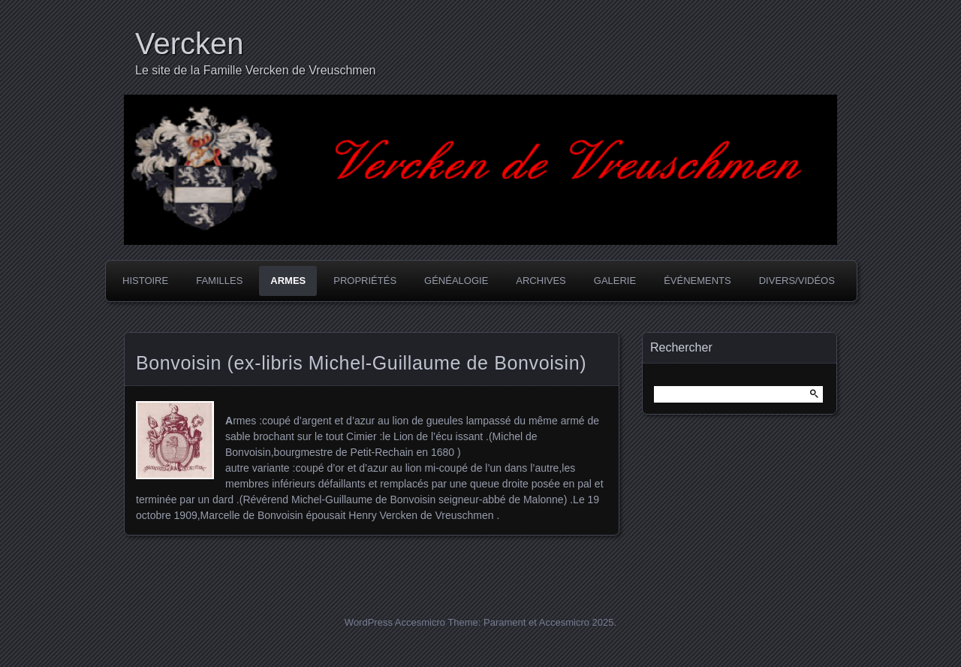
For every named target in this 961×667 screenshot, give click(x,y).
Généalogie (456, 280)
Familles (219, 280)
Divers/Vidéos (797, 280)
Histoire (145, 280)
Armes (288, 280)
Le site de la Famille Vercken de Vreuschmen (255, 70)
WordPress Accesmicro (395, 622)
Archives (540, 280)
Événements (697, 280)
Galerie (615, 280)
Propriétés (364, 280)
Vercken (189, 43)
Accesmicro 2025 (576, 622)
